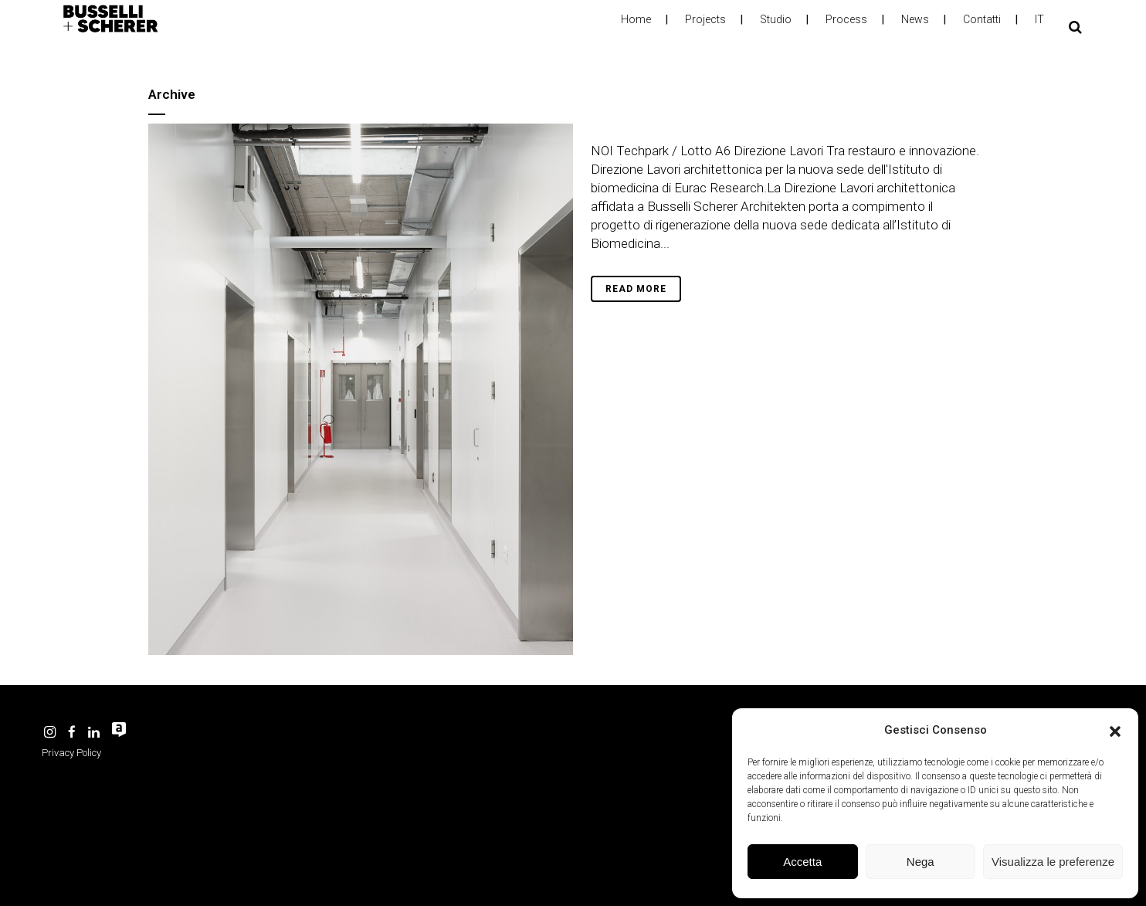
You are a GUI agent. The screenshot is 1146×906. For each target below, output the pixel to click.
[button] (1115, 730)
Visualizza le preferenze (1053, 861)
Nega (920, 861)
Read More (635, 288)
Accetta (802, 861)
